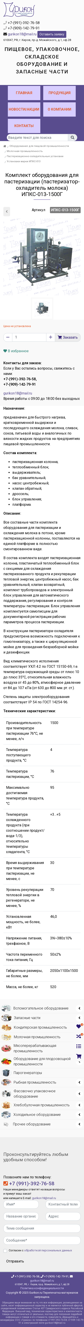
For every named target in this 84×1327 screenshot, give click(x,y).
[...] (37, 137)
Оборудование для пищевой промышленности (39, 146)
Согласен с (40, 1250)
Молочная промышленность (25, 151)
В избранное (16, 351)
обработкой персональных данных (48, 1250)
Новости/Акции (24, 109)
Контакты (24, 126)
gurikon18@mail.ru (22, 34)
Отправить (15, 1261)
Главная (24, 93)
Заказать (70, 337)
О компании (59, 109)
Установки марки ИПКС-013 (23, 161)
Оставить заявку (51, 34)
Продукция (60, 93)
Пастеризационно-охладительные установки (35, 156)
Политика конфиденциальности (42, 1288)
